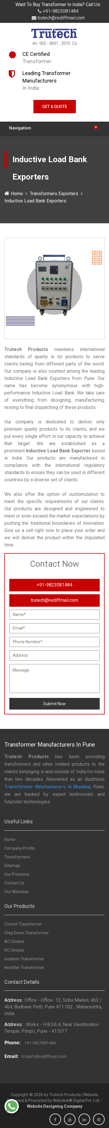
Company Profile (19, 848)
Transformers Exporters (54, 193)
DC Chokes (14, 950)
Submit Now (54, 703)
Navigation (53, 128)
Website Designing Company (54, 1106)
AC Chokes (14, 941)
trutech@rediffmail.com (58, 18)
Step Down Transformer (26, 932)
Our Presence (16, 874)
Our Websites (16, 891)
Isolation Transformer (24, 959)
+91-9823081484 (58, 11)
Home (13, 193)
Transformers (17, 857)
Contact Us (14, 883)
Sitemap (12, 865)
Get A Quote (54, 106)
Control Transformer (23, 924)
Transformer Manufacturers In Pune (49, 744)
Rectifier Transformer (24, 967)
